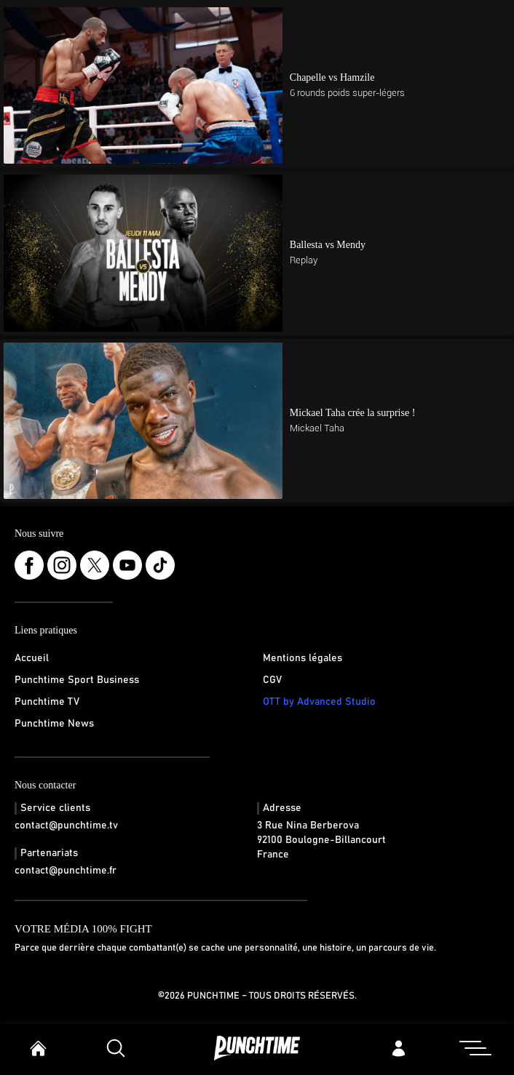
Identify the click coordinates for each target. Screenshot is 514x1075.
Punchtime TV (47, 702)
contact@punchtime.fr (65, 871)
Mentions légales (302, 658)
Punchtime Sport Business (77, 680)
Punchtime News (54, 724)
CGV (272, 680)
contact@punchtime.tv (66, 825)
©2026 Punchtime (199, 996)
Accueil (32, 658)
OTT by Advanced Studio (319, 702)
